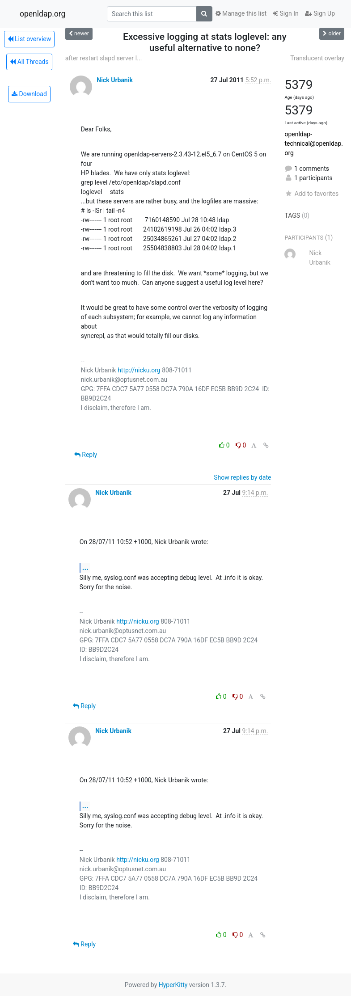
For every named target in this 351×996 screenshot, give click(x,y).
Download (29, 93)
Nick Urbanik (115, 80)
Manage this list (241, 13)
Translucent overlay (317, 58)
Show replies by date (242, 477)
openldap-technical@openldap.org (313, 143)
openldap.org (42, 13)
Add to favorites (311, 193)
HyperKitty (173, 984)
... (85, 567)
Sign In (286, 13)
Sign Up (320, 13)
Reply (85, 454)
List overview (29, 38)
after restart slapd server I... (103, 58)
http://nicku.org (139, 370)
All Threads (29, 61)
